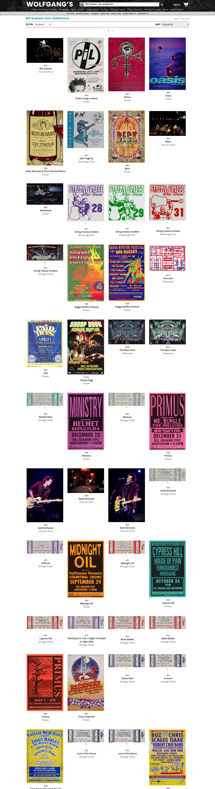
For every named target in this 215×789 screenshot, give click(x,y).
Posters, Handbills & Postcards (44, 10)
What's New (116, 13)
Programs (104, 10)
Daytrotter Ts (143, 13)
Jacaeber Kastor (82, 13)
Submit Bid (105, 13)
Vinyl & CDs (149, 10)
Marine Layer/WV (77, 10)
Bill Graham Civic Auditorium (47, 18)
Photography (63, 10)
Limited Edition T (129, 13)
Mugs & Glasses (176, 10)
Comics (158, 10)
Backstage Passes (117, 10)
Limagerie (95, 13)
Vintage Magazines (134, 10)
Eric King (70, 13)
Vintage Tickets (92, 10)
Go (161, 4)
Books (165, 10)
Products (39, 24)
